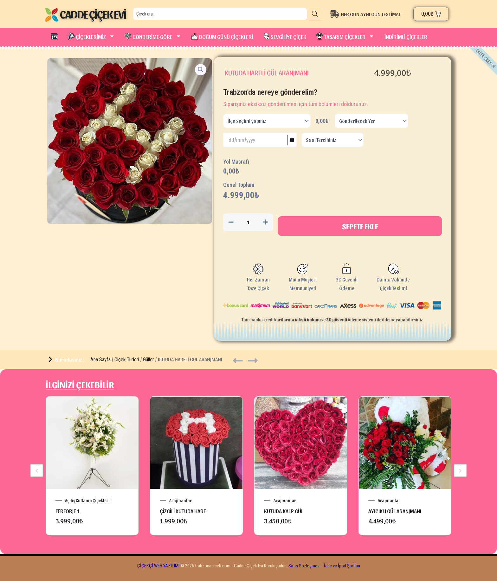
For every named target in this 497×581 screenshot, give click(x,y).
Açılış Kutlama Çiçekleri (87, 500)
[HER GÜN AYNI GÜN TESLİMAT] (370, 14)
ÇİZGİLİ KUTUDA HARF (183, 511)
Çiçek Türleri (126, 360)
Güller (148, 360)
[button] (200, 69)
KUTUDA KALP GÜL (283, 511)
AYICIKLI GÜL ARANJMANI (394, 511)
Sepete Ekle (360, 226)
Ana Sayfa (100, 360)
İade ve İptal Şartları (341, 566)
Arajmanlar (180, 500)
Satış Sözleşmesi (304, 566)
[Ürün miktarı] (248, 222)
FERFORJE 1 (67, 511)
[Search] (315, 14)
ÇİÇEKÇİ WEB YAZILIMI (158, 566)
